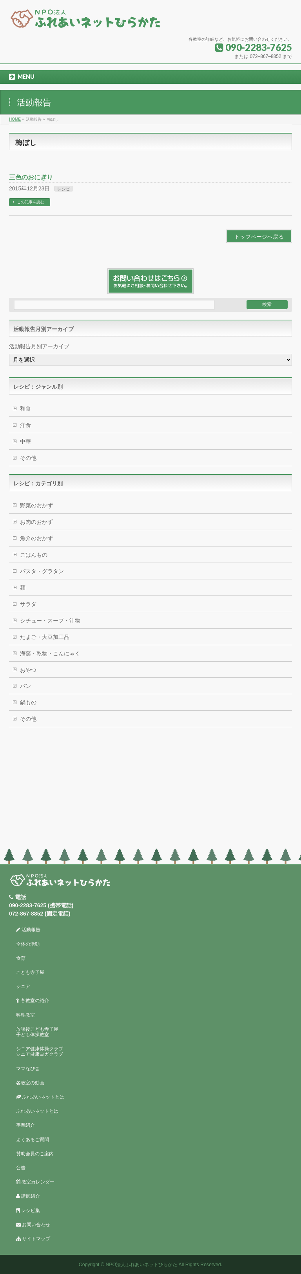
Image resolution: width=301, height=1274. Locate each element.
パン (25, 686)
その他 (28, 458)
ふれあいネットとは (40, 1097)
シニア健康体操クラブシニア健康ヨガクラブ (39, 1051)
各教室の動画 (30, 1083)
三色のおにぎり (31, 177)
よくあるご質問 (32, 1139)
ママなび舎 (28, 1068)
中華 (25, 441)
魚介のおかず (36, 538)
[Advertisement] (150, 790)
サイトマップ (33, 1238)
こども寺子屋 (30, 972)
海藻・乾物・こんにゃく (50, 653)
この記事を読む (30, 202)
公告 (20, 1168)
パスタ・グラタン (42, 571)
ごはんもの (33, 555)
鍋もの (28, 702)
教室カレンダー (35, 1182)
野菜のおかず (36, 505)
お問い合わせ (33, 1224)
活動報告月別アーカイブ (39, 346)
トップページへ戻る (259, 236)
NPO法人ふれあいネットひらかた (141, 1264)
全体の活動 (28, 944)
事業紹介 (25, 1125)
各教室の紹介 (32, 1000)
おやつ (28, 670)
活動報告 (28, 929)
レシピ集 (28, 1210)
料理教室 (25, 1015)
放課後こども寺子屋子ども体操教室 (37, 1031)
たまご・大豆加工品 (44, 637)
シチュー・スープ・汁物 (50, 620)
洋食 (25, 425)
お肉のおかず (36, 522)
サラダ (28, 604)
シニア (23, 986)
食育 (20, 958)
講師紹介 (28, 1196)
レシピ (63, 188)
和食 (25, 408)
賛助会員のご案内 (35, 1153)
